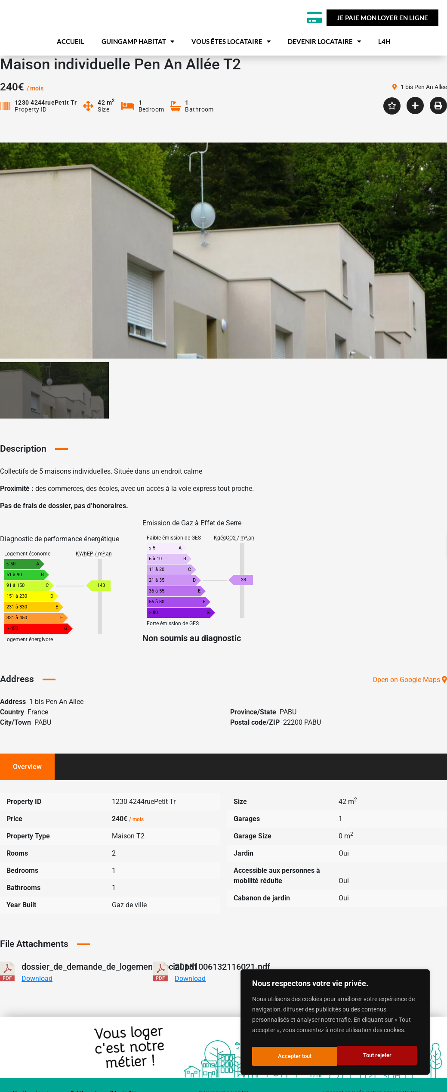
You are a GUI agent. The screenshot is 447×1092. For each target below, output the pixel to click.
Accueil (70, 62)
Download (37, 997)
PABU (288, 730)
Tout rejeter (291, 1056)
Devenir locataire (324, 62)
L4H (384, 62)
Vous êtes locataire (231, 62)
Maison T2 (128, 854)
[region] (335, 1024)
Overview (27, 785)
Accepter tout (376, 1056)
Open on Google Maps (410, 698)
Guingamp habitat (138, 62)
